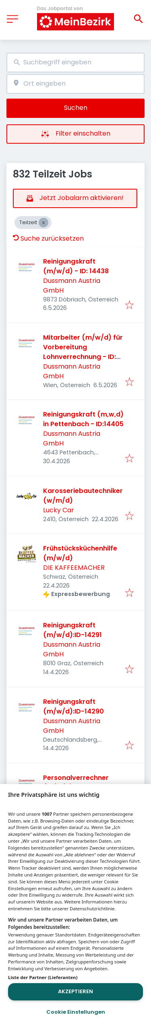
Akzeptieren (75, 991)
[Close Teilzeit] (43, 222)
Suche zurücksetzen (48, 238)
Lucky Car (58, 510)
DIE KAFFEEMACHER (74, 567)
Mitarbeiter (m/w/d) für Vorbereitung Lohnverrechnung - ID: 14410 (83, 352)
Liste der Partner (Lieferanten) (43, 977)
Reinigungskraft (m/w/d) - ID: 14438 (76, 266)
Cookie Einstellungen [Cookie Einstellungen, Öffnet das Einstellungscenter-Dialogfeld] (75, 1012)
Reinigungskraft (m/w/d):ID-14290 (73, 706)
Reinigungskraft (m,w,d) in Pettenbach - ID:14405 (83, 419)
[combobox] (75, 62)
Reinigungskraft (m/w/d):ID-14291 (72, 630)
